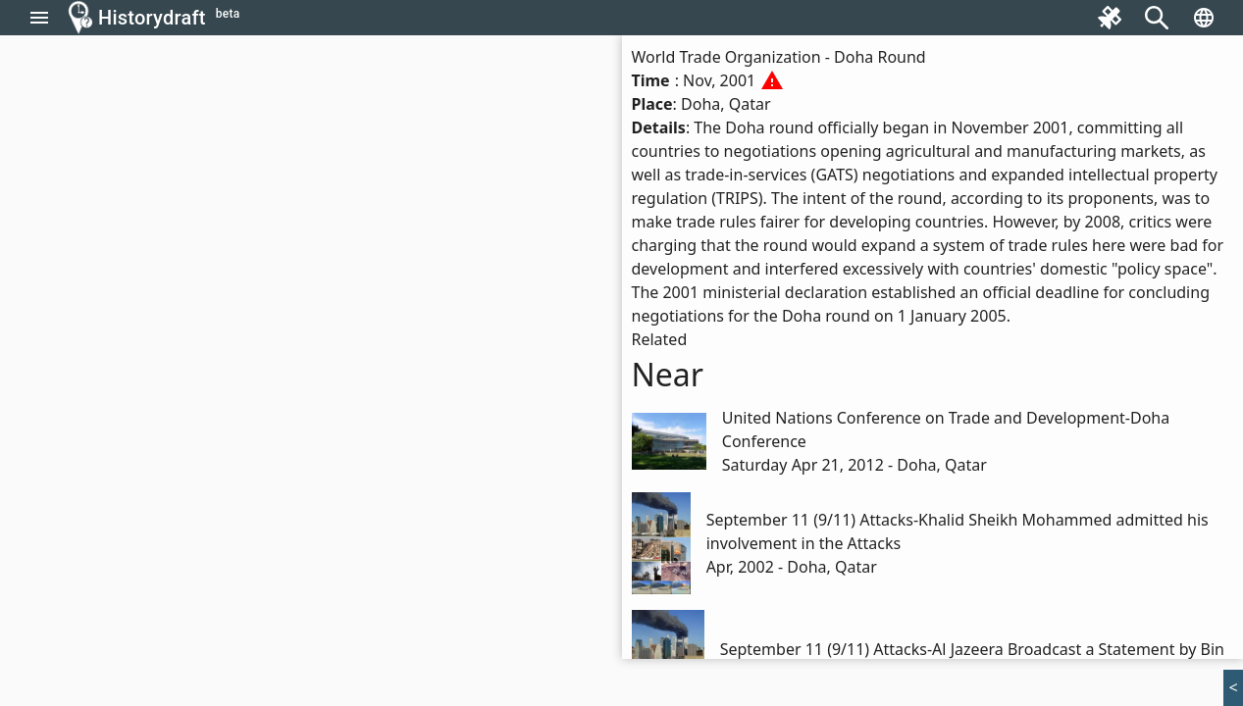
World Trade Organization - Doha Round (779, 57)
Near (668, 374)
